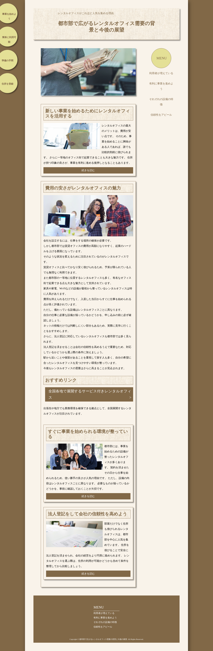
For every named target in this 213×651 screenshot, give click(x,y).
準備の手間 (7, 60)
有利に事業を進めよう (161, 86)
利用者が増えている (161, 73)
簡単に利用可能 (9, 39)
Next (131, 71)
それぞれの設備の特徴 (161, 102)
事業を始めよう (9, 16)
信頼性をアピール (161, 114)
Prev (44, 71)
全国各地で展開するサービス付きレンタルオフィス (89, 394)
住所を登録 (7, 84)
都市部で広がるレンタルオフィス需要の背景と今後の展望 (106, 27)
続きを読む (88, 170)
